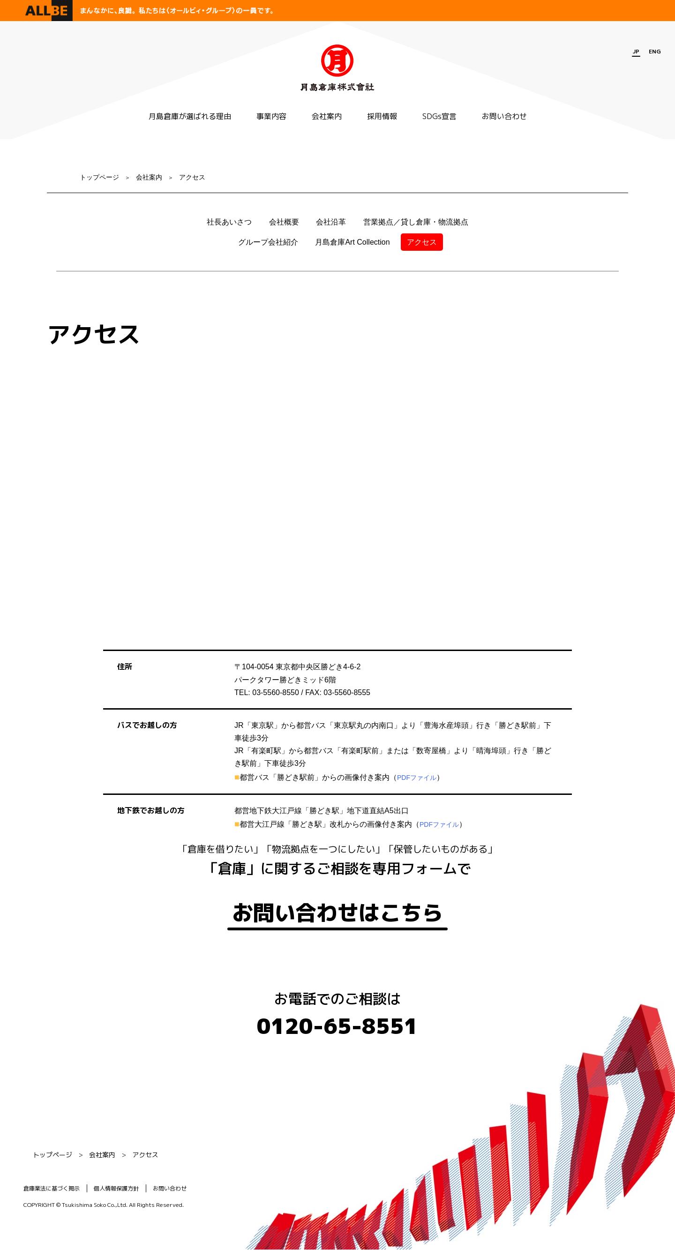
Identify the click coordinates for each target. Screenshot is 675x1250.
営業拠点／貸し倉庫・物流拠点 (415, 222)
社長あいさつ (229, 222)
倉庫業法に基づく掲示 (51, 1188)
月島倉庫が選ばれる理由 (190, 116)
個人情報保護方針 (116, 1188)
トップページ (99, 177)
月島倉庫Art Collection (352, 242)
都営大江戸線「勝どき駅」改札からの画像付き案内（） (353, 824)
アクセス (192, 177)
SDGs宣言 (439, 116)
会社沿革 (331, 222)
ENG (655, 51)
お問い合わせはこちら (337, 913)
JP (636, 51)
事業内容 (271, 116)
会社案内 (327, 116)
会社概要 (284, 222)
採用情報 (382, 116)
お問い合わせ (504, 116)
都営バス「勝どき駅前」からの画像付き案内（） (342, 777)
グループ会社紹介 (268, 242)
